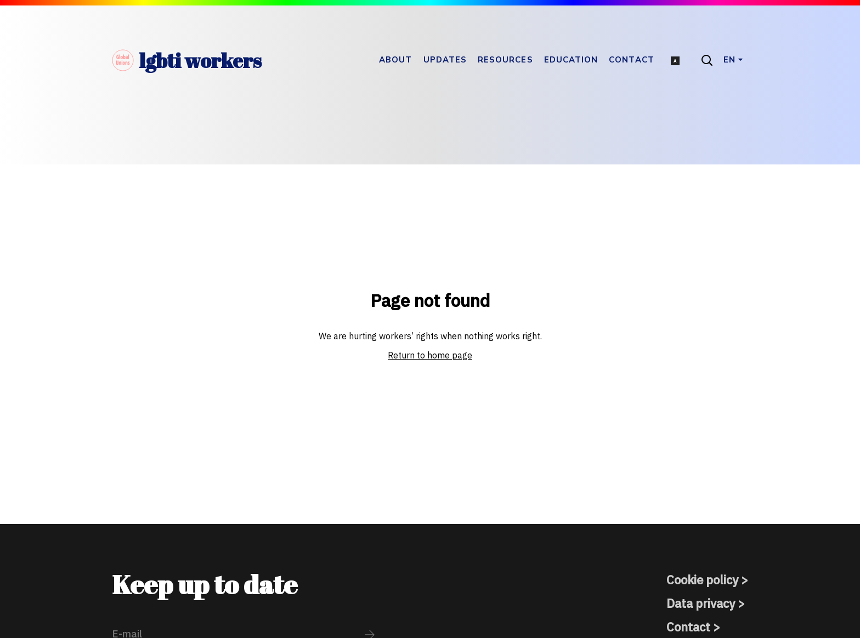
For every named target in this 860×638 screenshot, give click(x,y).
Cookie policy (702, 580)
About (395, 59)
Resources (505, 59)
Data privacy (700, 603)
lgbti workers (187, 60)
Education (571, 59)
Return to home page (430, 355)
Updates (445, 59)
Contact (631, 59)
